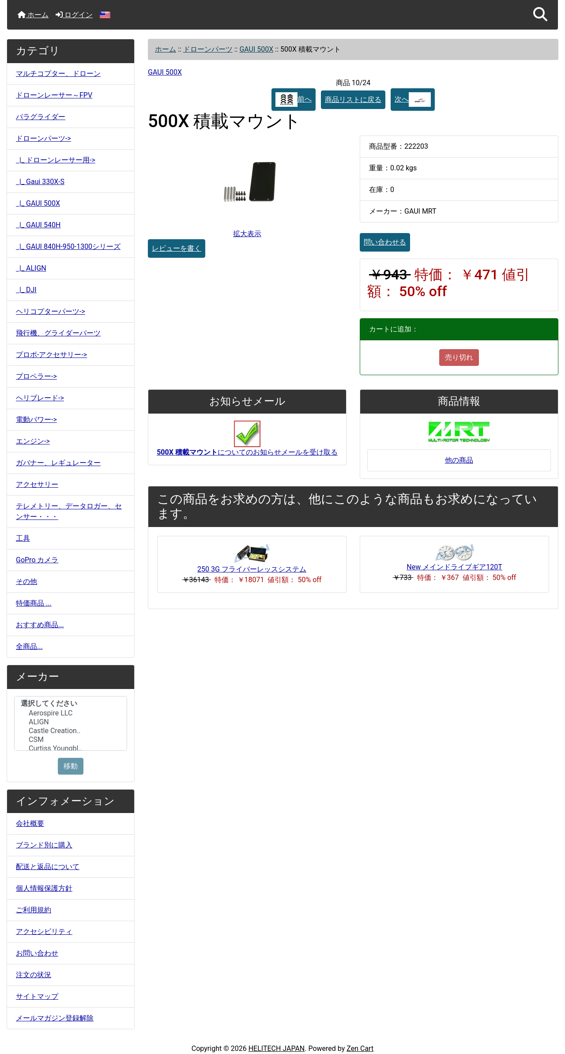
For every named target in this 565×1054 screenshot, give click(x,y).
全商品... (29, 646)
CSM (70, 739)
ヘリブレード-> (40, 398)
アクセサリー (37, 484)
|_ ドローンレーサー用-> (55, 160)
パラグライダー (40, 117)
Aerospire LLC (70, 713)
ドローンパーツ (208, 49)
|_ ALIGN (31, 268)
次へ (413, 99)
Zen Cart (360, 1048)
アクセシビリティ (44, 931)
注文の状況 (33, 975)
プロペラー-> (36, 376)
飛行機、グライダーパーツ (58, 333)
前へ (293, 99)
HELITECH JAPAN (277, 1048)
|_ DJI (26, 290)
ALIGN (70, 722)
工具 (23, 538)
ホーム (33, 15)
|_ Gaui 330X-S (40, 181)
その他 (26, 581)
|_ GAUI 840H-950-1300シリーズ (68, 246)
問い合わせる (385, 242)
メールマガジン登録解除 (55, 1018)
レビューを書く (176, 248)
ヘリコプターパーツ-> (50, 311)
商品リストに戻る (353, 99)
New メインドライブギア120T (454, 567)
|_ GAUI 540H (38, 225)
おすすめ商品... (40, 625)
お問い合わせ (37, 953)
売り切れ (459, 357)
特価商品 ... (34, 603)
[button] (540, 15)
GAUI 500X (256, 49)
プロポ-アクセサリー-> (51, 354)
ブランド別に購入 (44, 845)
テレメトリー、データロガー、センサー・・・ (69, 511)
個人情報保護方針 (44, 888)
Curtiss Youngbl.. (70, 748)
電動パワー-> (36, 419)
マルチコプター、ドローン (58, 73)
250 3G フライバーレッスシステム (251, 569)
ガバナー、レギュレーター (58, 463)
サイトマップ (37, 996)
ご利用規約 (33, 910)
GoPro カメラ (37, 560)
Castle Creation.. (70, 731)
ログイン (74, 15)
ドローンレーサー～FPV (54, 95)
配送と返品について (47, 866)
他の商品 (459, 460)
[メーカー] (70, 723)
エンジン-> (33, 441)
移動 (71, 766)
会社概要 (30, 823)
